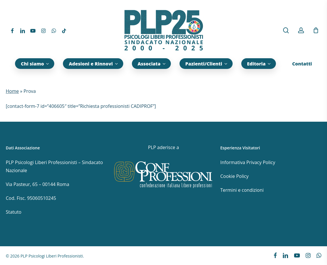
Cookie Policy (234, 176)
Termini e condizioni (242, 190)
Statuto (13, 212)
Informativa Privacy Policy (247, 162)
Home (12, 91)
